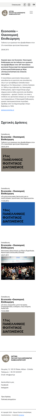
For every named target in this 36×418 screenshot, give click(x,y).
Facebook (24, 4)
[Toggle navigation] (31, 12)
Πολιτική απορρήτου (8, 399)
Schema (21, 415)
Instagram (29, 4)
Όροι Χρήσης (6, 397)
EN (34, 5)
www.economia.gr (7, 110)
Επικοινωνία (16, 5)
